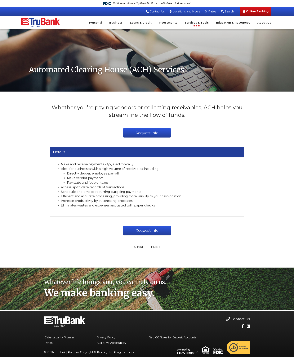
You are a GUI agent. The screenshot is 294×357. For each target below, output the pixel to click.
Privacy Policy (106, 338)
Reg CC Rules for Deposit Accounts (172, 338)
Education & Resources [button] (233, 22)
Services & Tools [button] (197, 22)
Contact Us (157, 11)
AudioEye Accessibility (111, 343)
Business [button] (115, 22)
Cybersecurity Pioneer (59, 338)
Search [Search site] (229, 11)
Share (139, 247)
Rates (212, 11)
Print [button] (155, 247)
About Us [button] (264, 22)
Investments (168, 22)
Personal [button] (95, 22)
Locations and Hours (186, 11)
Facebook (243, 326)
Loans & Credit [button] (141, 22)
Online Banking (257, 11)
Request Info (147, 133)
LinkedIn (248, 326)
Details (59, 152)
